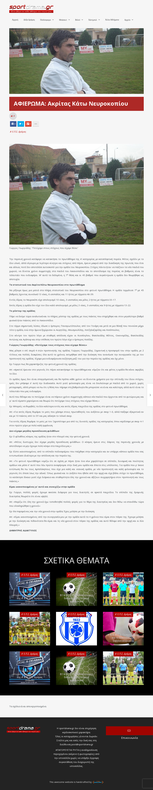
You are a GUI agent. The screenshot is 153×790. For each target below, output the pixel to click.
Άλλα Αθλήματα (112, 20)
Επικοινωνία (129, 730)
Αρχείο (127, 20)
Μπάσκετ (63, 20)
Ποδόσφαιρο (45, 20)
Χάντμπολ (92, 20)
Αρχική (15, 20)
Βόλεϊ (77, 20)
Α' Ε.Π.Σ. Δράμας (18, 131)
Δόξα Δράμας (29, 20)
